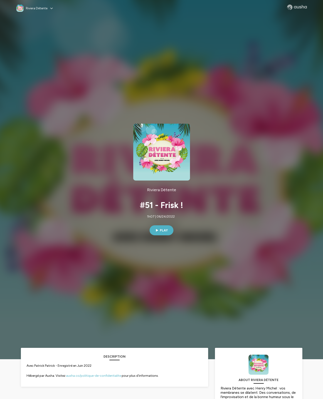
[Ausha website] (297, 7)
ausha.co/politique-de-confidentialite (93, 376)
